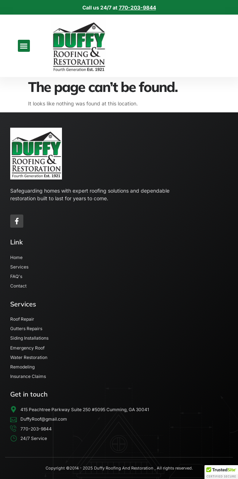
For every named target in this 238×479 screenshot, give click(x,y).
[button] (24, 46)
